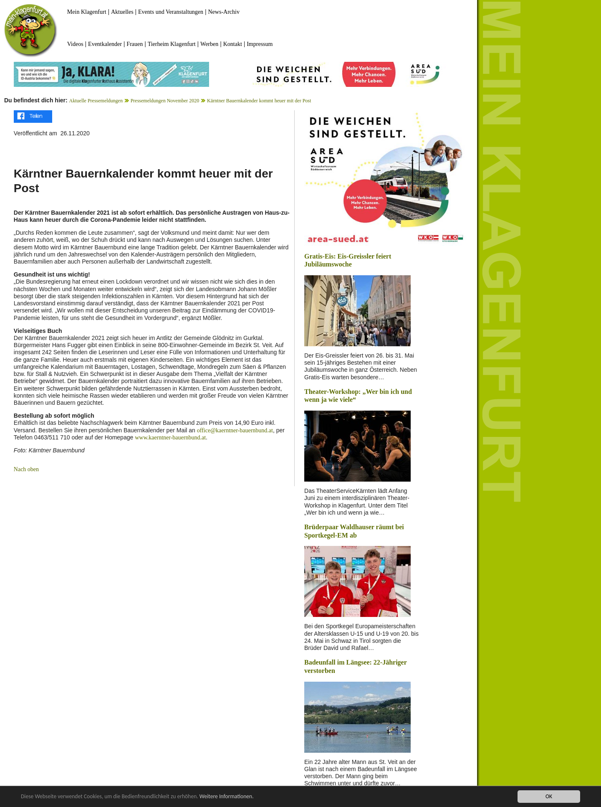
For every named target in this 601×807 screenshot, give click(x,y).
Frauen (134, 44)
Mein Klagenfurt (86, 12)
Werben (209, 44)
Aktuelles (122, 12)
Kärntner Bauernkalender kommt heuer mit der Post (259, 101)
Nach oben (26, 469)
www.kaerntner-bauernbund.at (170, 437)
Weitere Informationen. (226, 796)
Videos (75, 44)
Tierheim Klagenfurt (172, 44)
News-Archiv (224, 12)
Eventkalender (105, 44)
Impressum (260, 44)
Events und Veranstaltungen (170, 12)
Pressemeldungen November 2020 (165, 101)
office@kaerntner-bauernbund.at (235, 430)
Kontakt (232, 44)
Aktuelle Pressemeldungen (96, 101)
